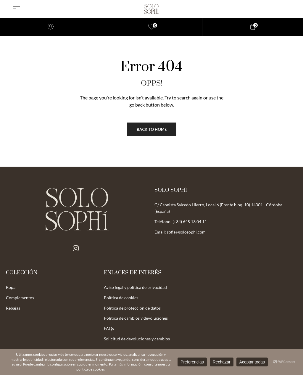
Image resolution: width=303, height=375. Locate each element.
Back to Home (152, 129)
